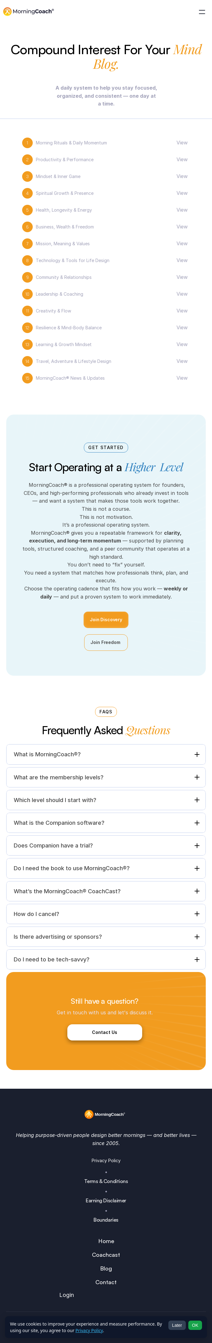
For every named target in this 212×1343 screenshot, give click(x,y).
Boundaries (106, 1220)
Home (106, 1240)
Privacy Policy (106, 1160)
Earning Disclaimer (106, 1200)
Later (177, 1325)
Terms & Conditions (106, 1181)
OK (195, 1325)
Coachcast (106, 1254)
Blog (106, 1268)
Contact (106, 1282)
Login (66, 1295)
